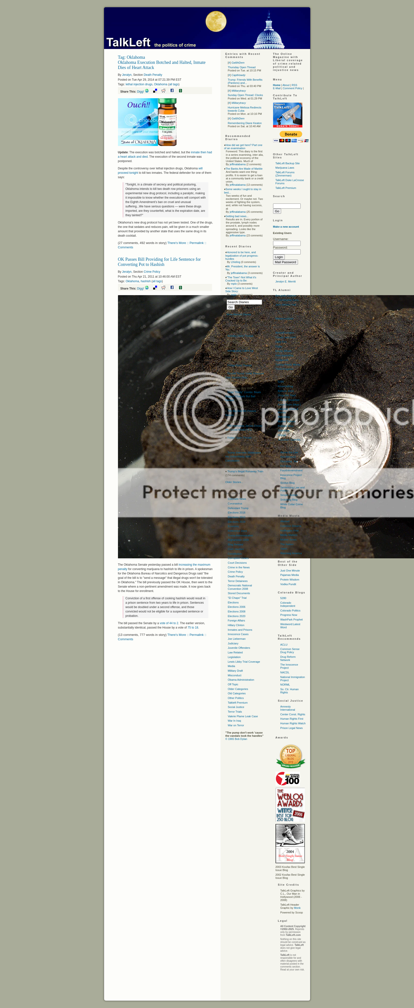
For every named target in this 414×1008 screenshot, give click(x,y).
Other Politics (236, 698)
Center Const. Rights (292, 714)
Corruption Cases (238, 558)
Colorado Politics (290, 610)
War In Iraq (234, 720)
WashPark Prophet (291, 619)
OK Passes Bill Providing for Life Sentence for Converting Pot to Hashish (159, 262)
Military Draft (235, 670)
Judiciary (233, 643)
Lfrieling (235, 262)
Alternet (285, 521)
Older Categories (238, 689)
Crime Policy (152, 271)
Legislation (234, 657)
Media (231, 666)
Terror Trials (235, 711)
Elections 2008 (236, 611)
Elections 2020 (236, 616)
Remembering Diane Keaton (245, 123)
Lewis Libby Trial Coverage (244, 661)
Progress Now (288, 614)
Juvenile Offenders (239, 647)
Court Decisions (237, 562)
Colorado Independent (287, 604)
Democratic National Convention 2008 (240, 587)
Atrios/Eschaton (285, 332)
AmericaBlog (285, 386)
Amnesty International (287, 708)
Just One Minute (290, 570)
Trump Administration (240, 535)
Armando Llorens (286, 295)
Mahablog (284, 416)
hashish (146, 281)
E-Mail (277, 88)
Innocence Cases (238, 634)
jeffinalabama (237, 164)
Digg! (140, 91)
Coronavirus (235, 503)
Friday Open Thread (239, 365)
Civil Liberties (236, 549)
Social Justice (236, 707)
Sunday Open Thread (240, 335)
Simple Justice (289, 495)
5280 (281, 381)
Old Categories (237, 693)
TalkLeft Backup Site (288, 163)
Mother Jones (288, 539)
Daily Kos (281, 341)
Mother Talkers (287, 421)
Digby (279, 346)
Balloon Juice (286, 390)
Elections (233, 602)
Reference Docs (237, 530)
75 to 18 (193, 627)
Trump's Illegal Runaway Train (245, 471)
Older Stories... (234, 482)
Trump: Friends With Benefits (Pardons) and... (245, 81)
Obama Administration (241, 679)
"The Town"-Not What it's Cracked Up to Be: (240, 279)
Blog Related (235, 544)
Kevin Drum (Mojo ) (289, 404)
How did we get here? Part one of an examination (243, 147)
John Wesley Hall (286, 304)
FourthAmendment (291, 470)
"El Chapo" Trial (237, 597)
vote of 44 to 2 (169, 623)
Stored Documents (239, 593)
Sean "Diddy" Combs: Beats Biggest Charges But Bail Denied (243, 396)
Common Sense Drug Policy (290, 651)
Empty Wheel (283, 350)
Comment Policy (292, 88)
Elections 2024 (236, 521)
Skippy (282, 435)
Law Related (235, 652)
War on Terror (236, 725)
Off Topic (233, 684)
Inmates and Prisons (240, 629)
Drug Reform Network (288, 658)
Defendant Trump (238, 508)
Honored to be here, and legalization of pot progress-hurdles (241, 255)
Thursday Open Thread (242, 67)
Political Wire (286, 426)
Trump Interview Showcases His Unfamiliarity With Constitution (243, 456)
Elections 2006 (236, 606)
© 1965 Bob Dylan (236, 738)
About (285, 85)
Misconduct (235, 675)
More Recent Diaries (239, 314)
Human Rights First (291, 718)
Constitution (235, 553)
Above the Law (289, 452)
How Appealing (284, 355)
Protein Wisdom (289, 579)
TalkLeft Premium (286, 187)
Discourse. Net (289, 461)
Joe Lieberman (237, 638)
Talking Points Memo (288, 364)
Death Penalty (153, 75)
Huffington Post (289, 530)
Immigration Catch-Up (240, 350)
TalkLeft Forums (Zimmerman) (285, 174)
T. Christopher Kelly (287, 300)
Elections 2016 (236, 512)
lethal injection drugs (139, 84)
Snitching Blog (288, 499)
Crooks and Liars (286, 337)
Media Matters (288, 534)
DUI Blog (285, 466)
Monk (297, 907)
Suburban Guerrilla (289, 439)
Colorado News (237, 498)
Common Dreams (290, 525)
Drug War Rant (287, 395)
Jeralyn (127, 75)
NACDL (284, 672)
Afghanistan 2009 (238, 539)
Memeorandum (285, 318)
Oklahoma (161, 84)
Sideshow (284, 430)
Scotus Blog (287, 482)
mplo (234, 283)
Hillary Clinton (236, 625)
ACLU (283, 644)
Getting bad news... (237, 216)
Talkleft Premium (238, 702)
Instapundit (282, 360)
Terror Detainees (238, 581)
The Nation (287, 544)
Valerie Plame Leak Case (243, 716)
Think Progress (285, 369)
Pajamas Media (289, 574)
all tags (174, 84)
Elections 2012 (236, 517)
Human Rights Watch (293, 723)
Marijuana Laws (285, 167)
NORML (285, 684)
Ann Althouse (288, 456)
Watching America (291, 553)
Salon (283, 548)
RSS (294, 85)
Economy (233, 526)
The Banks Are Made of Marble (244, 168)
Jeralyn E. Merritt (286, 281)
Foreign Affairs (236, 620)
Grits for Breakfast (289, 399)
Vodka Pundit (288, 584)
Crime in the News (239, 567)
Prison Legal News (291, 728)
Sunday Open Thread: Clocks (245, 95)
